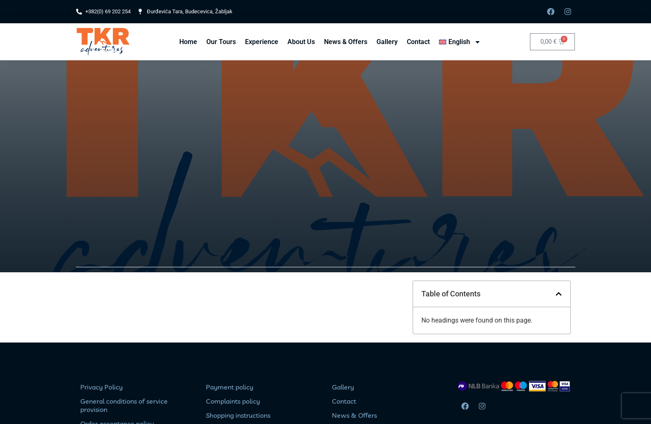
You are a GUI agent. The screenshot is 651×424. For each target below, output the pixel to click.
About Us (301, 42)
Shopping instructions (238, 415)
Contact (418, 42)
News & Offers (345, 42)
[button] (558, 294)
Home (188, 42)
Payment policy (229, 387)
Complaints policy (233, 401)
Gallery (387, 42)
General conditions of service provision (124, 405)
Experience (261, 42)
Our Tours (221, 42)
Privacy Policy (101, 387)
